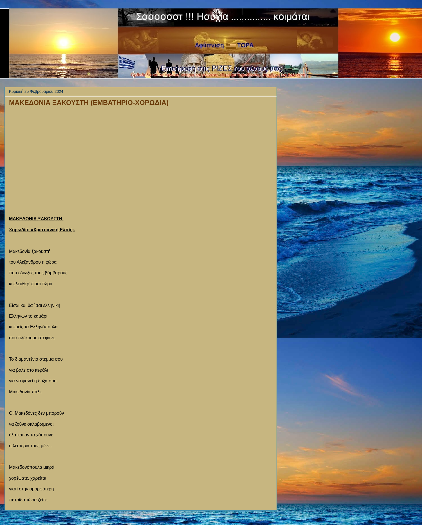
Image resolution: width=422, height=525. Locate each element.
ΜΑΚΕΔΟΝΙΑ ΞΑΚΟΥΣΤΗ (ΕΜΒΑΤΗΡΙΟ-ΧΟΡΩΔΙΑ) (89, 102)
